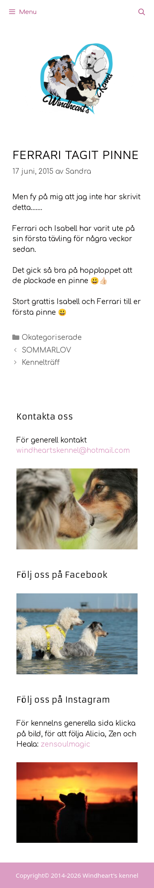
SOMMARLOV (46, 350)
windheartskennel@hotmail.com (73, 450)
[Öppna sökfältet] (141, 12)
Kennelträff (41, 363)
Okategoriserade (52, 337)
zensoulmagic (65, 744)
